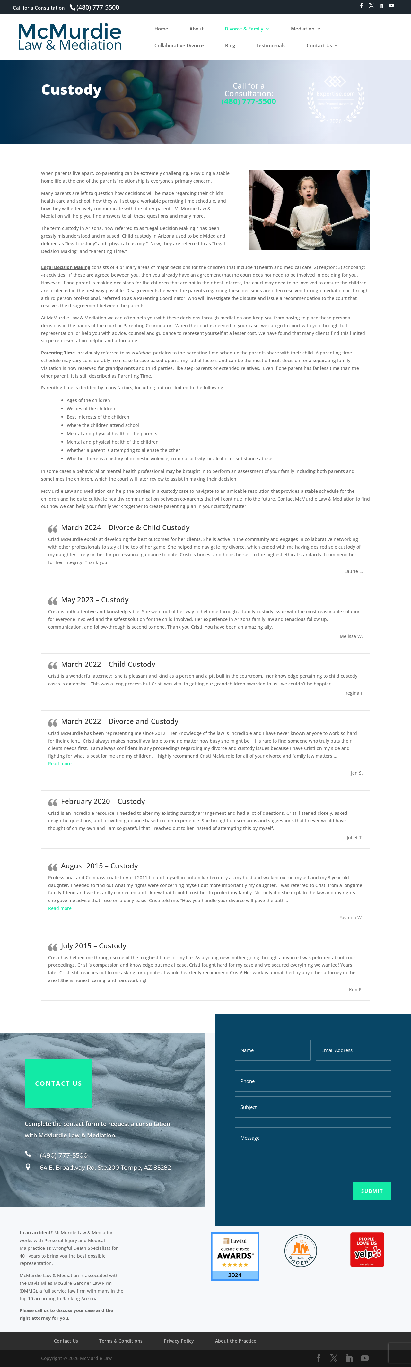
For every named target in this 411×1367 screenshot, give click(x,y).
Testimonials (270, 45)
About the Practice (235, 1341)
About (196, 29)
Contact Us (319, 45)
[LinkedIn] (381, 7)
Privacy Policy (179, 1341)
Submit (372, 1191)
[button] (60, 764)
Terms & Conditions (121, 1341)
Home (161, 29)
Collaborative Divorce (179, 45)
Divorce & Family (244, 29)
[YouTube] (391, 7)
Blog (230, 45)
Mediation (303, 29)
